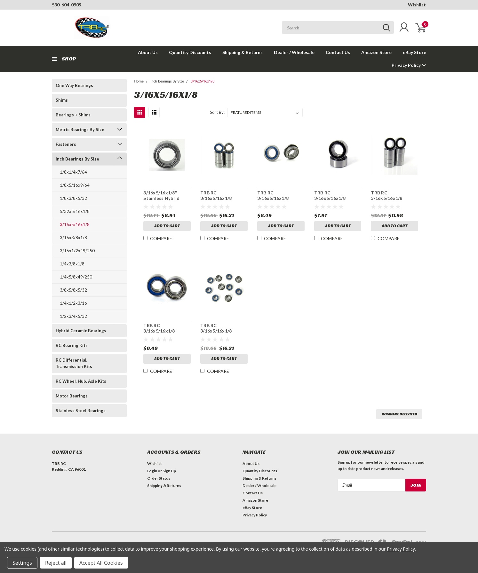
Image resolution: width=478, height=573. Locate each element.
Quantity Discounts (190, 52)
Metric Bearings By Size (80, 129)
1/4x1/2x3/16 (73, 303)
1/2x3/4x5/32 (73, 316)
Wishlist (417, 4)
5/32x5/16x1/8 (75, 211)
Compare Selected (399, 414)
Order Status (158, 478)
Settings (22, 562)
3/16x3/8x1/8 (73, 237)
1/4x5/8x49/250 (76, 276)
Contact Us (338, 52)
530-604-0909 (66, 4)
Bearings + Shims (73, 114)
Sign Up (169, 470)
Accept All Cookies (101, 562)
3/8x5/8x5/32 (73, 290)
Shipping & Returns (242, 52)
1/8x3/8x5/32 (73, 198)
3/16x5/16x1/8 (75, 224)
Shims (62, 100)
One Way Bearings (74, 85)
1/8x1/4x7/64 (73, 172)
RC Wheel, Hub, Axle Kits (81, 381)
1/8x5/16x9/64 (75, 185)
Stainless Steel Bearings (81, 410)
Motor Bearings (72, 395)
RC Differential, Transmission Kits (74, 363)
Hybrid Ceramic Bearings (81, 330)
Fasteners (66, 144)
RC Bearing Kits (72, 345)
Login (152, 470)
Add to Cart (167, 226)
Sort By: (217, 112)
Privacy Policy (409, 65)
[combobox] (338, 27)
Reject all (56, 562)
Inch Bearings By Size (77, 158)
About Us (148, 52)
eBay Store (414, 52)
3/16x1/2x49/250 (77, 250)
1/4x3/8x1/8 (72, 263)
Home (139, 81)
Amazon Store (376, 52)
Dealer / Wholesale (294, 52)
